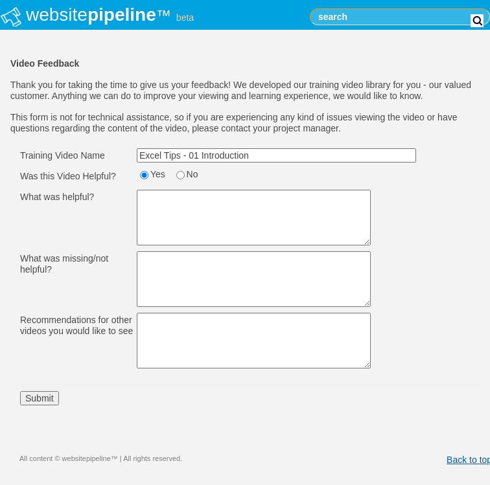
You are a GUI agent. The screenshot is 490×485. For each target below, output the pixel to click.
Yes (157, 174)
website (110, 15)
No (192, 174)
